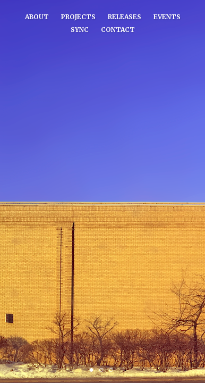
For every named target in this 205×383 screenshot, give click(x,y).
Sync (80, 30)
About (37, 17)
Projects (78, 17)
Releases (124, 17)
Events (167, 17)
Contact (118, 30)
